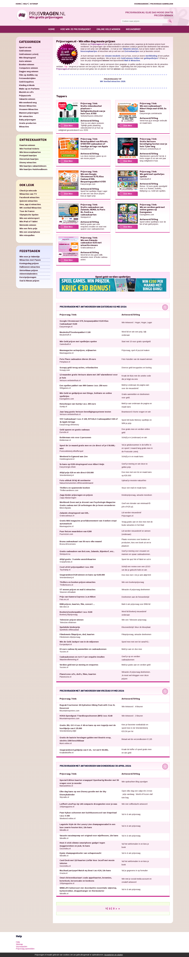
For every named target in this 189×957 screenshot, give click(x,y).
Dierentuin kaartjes (29, 160)
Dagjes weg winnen (28, 73)
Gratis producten (27, 124)
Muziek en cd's (26, 93)
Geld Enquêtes (26, 83)
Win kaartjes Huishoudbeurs (33, 171)
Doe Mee (68, 127)
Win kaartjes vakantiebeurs (32, 167)
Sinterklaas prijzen (28, 272)
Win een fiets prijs (28, 230)
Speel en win (25, 49)
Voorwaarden (141, 4)
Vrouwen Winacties (28, 111)
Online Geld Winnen (108, 30)
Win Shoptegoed (27, 59)
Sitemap (34, 4)
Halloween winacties (29, 268)
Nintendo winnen (27, 226)
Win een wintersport (29, 219)
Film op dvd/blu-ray (28, 76)
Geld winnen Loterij (28, 55)
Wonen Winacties (27, 107)
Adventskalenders (28, 275)
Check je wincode (28, 192)
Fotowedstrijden (27, 80)
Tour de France (26, 213)
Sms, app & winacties (30, 206)
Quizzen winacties (28, 202)
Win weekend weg (28, 104)
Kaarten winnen (27, 147)
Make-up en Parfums (29, 90)
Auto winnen (25, 62)
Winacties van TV (28, 195)
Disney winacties (27, 164)
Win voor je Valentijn (29, 258)
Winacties (24, 128)
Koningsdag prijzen (29, 265)
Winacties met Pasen (30, 261)
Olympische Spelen (28, 216)
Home (18, 4)
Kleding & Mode (27, 87)
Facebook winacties (29, 199)
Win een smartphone (29, 233)
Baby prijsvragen (27, 121)
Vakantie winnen (27, 100)
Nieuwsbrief (133, 30)
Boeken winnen (26, 66)
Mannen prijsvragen (29, 114)
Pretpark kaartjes (28, 157)
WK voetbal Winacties (30, 209)
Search (170, 21)
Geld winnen (25, 52)
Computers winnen (28, 69)
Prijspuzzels (25, 97)
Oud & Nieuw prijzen (29, 282)
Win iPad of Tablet (28, 223)
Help (25, 4)
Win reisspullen (26, 237)
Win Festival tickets (29, 150)
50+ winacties (26, 118)
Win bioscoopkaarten (30, 153)
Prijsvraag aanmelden (161, 4)
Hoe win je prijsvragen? (75, 30)
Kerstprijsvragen (27, 279)
